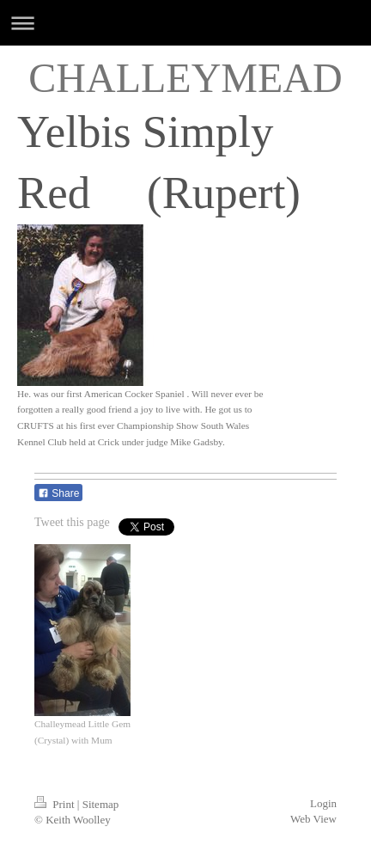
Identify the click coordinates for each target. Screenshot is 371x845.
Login (323, 803)
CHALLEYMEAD (185, 78)
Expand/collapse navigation (185, 22)
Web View (313, 818)
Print (55, 804)
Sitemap (100, 804)
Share (58, 493)
